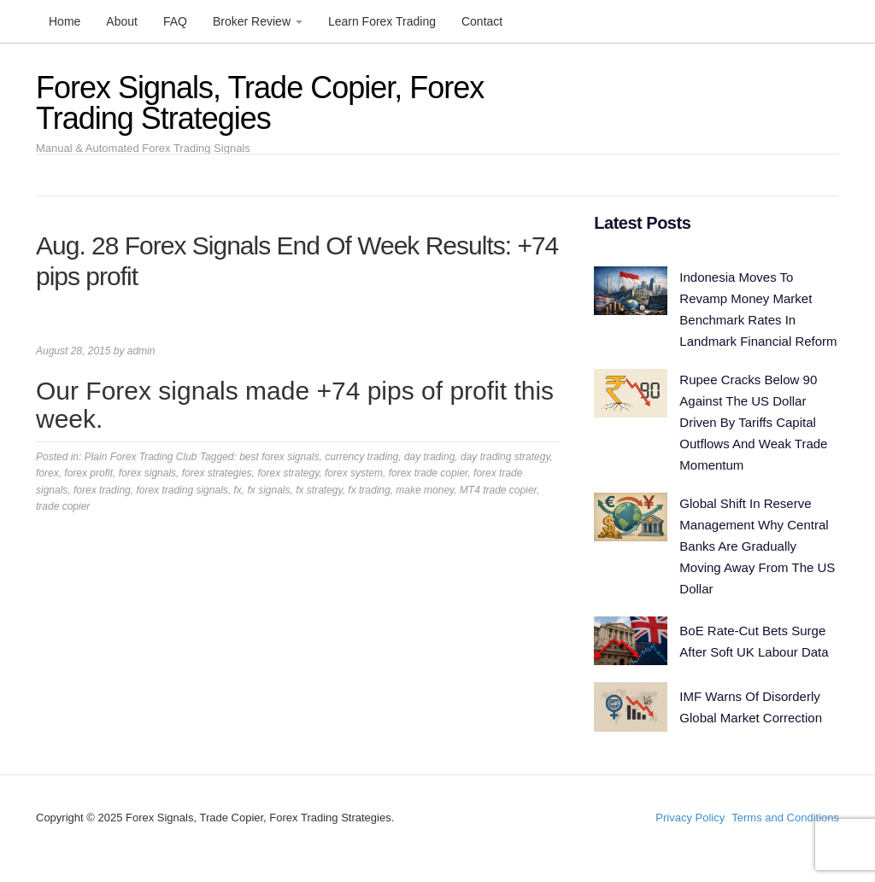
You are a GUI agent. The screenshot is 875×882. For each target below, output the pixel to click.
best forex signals (279, 457)
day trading (429, 457)
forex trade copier (428, 473)
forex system (354, 473)
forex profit (88, 473)
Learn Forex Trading (382, 21)
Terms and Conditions (785, 817)
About (122, 21)
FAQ (175, 21)
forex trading (102, 490)
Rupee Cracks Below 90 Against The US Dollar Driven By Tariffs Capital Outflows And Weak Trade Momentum (753, 422)
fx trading (369, 490)
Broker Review (257, 21)
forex (47, 473)
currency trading (361, 457)
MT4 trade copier (498, 490)
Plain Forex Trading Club (141, 457)
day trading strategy (505, 457)
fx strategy (319, 490)
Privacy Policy (690, 817)
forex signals (147, 473)
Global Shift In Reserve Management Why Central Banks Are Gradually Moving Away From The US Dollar (757, 546)
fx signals (268, 490)
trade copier (63, 506)
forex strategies (217, 473)
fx (237, 490)
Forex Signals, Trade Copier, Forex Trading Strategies (260, 103)
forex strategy (289, 473)
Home (64, 21)
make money (425, 490)
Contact (481, 21)
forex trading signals (181, 490)
